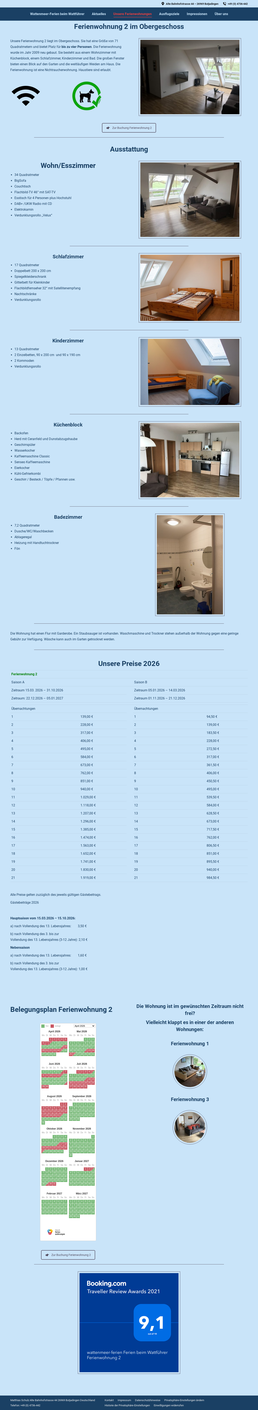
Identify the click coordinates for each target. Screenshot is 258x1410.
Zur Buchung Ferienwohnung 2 (129, 127)
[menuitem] (57, 14)
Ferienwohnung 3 (190, 1099)
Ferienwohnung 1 (190, 1044)
